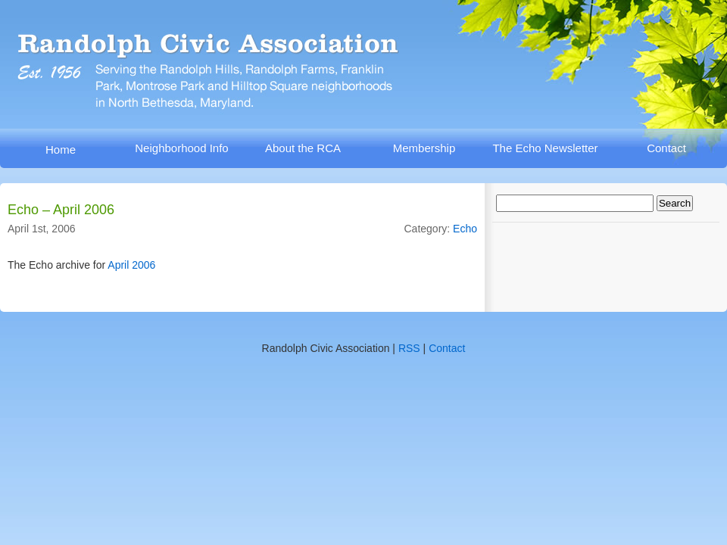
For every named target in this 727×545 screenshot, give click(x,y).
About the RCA (303, 148)
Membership (424, 148)
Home (60, 149)
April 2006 (131, 265)
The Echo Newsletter (545, 148)
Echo (465, 229)
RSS (409, 348)
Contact (666, 148)
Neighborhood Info (181, 148)
